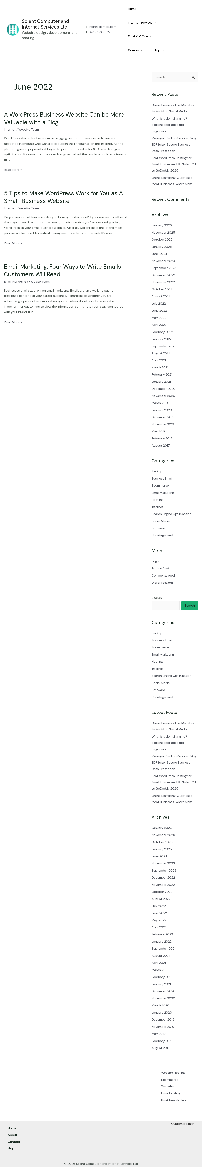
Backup (157, 457)
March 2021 (160, 354)
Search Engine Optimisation (171, 500)
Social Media (161, 507)
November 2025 (163, 219)
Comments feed (163, 562)
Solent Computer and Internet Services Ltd (45, 17)
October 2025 (162, 226)
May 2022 (159, 304)
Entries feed (160, 555)
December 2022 (163, 261)
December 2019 (163, 403)
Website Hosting (173, 1059)
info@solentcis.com (102, 20)
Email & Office (139, 23)
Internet (10, 116)
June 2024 (159, 240)
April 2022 (159, 311)
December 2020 (163, 375)
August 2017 (161, 432)
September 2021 (163, 332)
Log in (156, 547)
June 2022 (159, 297)
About (12, 1122)
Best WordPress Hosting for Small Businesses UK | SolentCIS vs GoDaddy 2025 (174, 150)
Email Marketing (15, 268)
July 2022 (159, 290)
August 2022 (161, 283)
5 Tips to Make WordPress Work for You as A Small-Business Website (63, 183)
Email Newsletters (174, 1086)
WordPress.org (162, 569)
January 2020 (162, 396)
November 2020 (163, 382)
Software (158, 514)
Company (136, 36)
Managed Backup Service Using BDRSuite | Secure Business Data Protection (174, 130)
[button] (168, 9)
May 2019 (159, 417)
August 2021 (161, 339)
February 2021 (162, 361)
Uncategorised (162, 521)
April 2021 (159, 346)
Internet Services (156, 9)
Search (157, 584)
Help (157, 36)
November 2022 (163, 268)
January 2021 (161, 368)
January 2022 (162, 325)
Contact (14, 1128)
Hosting (157, 486)
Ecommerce (160, 472)
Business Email (162, 465)
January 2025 (162, 233)
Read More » (13, 155)
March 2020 (160, 389)
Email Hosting (170, 1079)
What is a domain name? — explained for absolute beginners (171, 111)
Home (131, 9)
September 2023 (164, 254)
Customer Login (182, 1110)
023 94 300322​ (99, 25)
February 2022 (162, 318)
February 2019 (162, 425)
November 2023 (163, 247)
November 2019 (163, 410)
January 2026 (162, 211)
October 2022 (162, 275)
